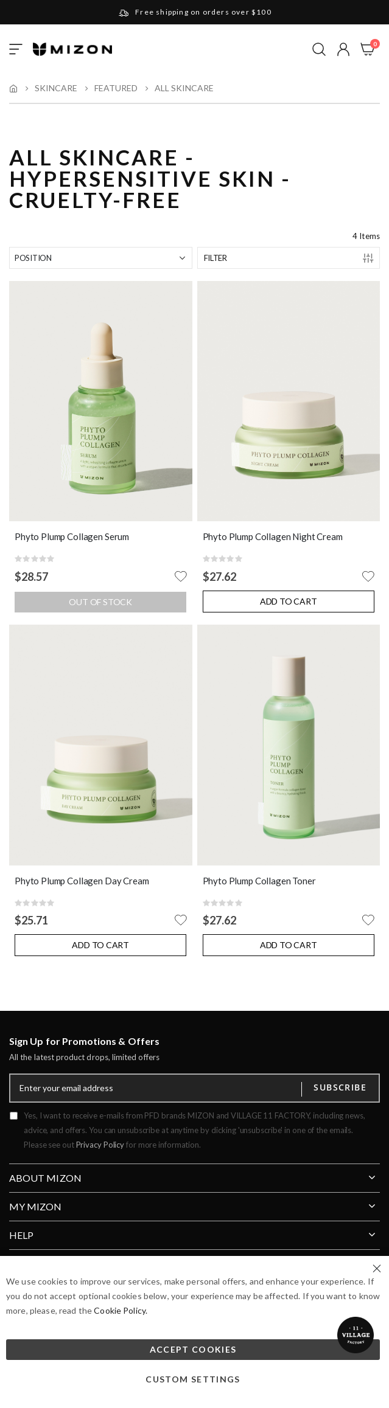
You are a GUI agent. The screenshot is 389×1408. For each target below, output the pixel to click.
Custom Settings (192, 1379)
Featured (116, 88)
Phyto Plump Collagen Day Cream (82, 880)
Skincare (56, 88)
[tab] (194, 1173)
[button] (343, 49)
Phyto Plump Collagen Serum (72, 536)
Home (13, 88)
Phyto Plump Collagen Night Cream (273, 536)
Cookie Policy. (120, 1310)
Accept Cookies (193, 1349)
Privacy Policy (100, 1145)
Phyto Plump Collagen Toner (259, 880)
